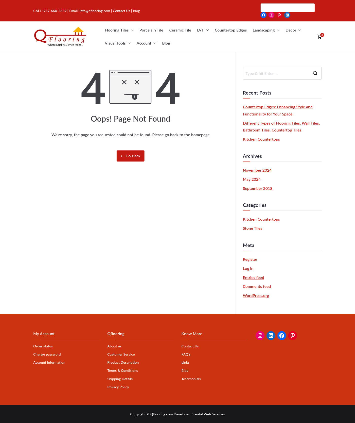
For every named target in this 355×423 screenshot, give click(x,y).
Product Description (123, 362)
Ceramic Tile (180, 30)
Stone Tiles (252, 228)
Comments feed (257, 286)
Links (185, 362)
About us (114, 346)
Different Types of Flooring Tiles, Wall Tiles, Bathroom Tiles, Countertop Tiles (281, 126)
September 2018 (257, 188)
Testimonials (191, 379)
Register (250, 259)
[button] (131, 30)
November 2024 (257, 170)
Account (146, 43)
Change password (47, 354)
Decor (293, 30)
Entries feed (253, 277)
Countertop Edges (231, 30)
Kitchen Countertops (261, 139)
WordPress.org (256, 295)
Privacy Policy (118, 387)
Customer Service (121, 354)
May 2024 (252, 179)
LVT (203, 30)
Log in (248, 268)
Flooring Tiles (119, 30)
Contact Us (121, 11)
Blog (166, 43)
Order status (43, 346)
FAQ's (186, 354)
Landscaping (266, 30)
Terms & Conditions (122, 370)
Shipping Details (120, 379)
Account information (49, 362)
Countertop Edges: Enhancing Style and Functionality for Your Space (278, 110)
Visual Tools (118, 43)
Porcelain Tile (151, 30)
